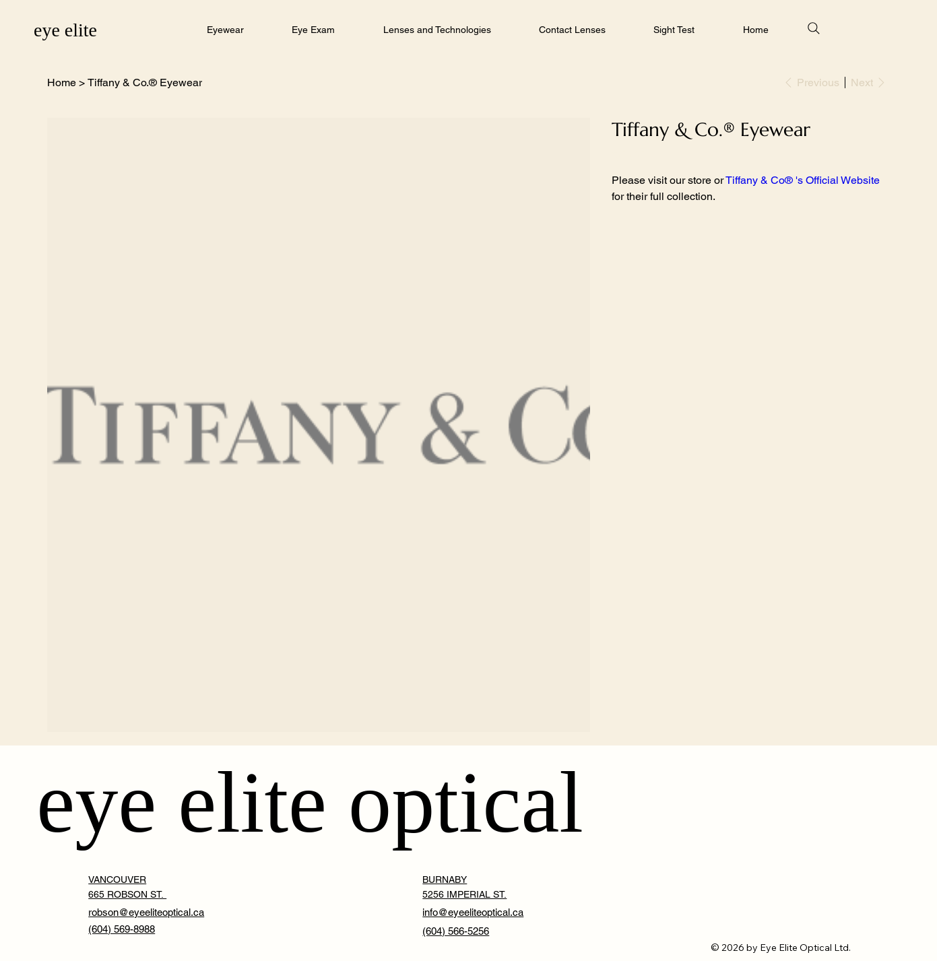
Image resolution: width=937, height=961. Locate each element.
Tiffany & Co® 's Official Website (802, 180)
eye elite (65, 30)
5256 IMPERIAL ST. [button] (464, 894)
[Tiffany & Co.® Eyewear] (145, 82)
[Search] (814, 28)
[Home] (61, 82)
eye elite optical (309, 803)
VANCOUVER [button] (117, 879)
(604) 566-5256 (455, 931)
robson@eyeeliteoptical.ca (146, 912)
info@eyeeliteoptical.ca (472, 912)
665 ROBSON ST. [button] (127, 894)
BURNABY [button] (444, 879)
